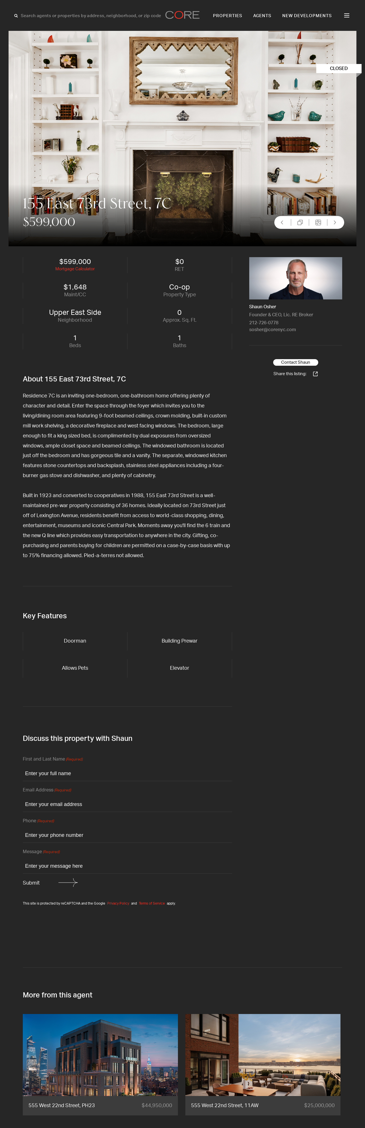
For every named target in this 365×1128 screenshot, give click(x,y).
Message (41, 852)
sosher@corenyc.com (272, 329)
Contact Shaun (295, 362)
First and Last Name (53, 759)
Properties (227, 16)
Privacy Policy (118, 903)
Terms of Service (152, 903)
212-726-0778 (263, 323)
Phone (38, 821)
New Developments (307, 16)
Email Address (47, 790)
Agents (262, 16)
